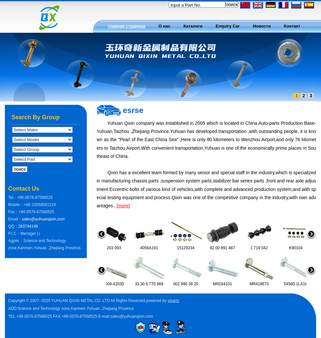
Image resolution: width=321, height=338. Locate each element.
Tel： (12, 197)
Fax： (13, 212)
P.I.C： (14, 233)
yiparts (173, 300)
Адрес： (15, 240)
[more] (123, 205)
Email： (15, 219)
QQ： (13, 226)
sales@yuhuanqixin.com (43, 219)
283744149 (28, 226)
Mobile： (16, 204)
